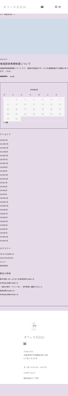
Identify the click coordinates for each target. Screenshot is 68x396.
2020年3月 (4, 225)
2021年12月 (4, 175)
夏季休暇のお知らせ (7, 290)
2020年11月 (4, 202)
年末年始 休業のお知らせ (9, 283)
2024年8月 (4, 152)
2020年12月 (4, 198)
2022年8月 (4, 167)
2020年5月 (4, 217)
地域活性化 (3, 76)
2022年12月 (4, 163)
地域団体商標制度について (15, 63)
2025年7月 (4, 140)
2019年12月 (4, 237)
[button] (42, 7)
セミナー (3, 262)
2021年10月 (4, 179)
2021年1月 (3, 194)
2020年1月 (3, 233)
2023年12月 (4, 155)
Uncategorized (6, 258)
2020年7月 (4, 213)
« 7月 (6, 122)
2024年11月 (4, 148)
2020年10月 (4, 206)
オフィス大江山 (14, 7)
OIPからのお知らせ (7, 254)
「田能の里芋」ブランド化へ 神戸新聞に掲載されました (21, 287)
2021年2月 (3, 190)
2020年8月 (4, 209)
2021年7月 (3, 182)
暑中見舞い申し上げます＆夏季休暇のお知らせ (17, 279)
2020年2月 (4, 229)
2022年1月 (3, 171)
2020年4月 (4, 221)
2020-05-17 (3, 59)
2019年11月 (4, 240)
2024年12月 (4, 144)
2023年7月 (4, 159)
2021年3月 (3, 186)
